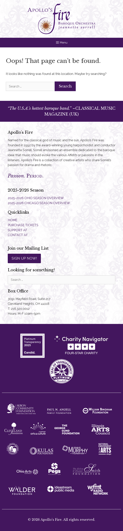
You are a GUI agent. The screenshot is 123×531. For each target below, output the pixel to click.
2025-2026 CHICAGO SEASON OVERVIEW (39, 203)
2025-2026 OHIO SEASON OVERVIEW (36, 198)
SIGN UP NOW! (24, 258)
